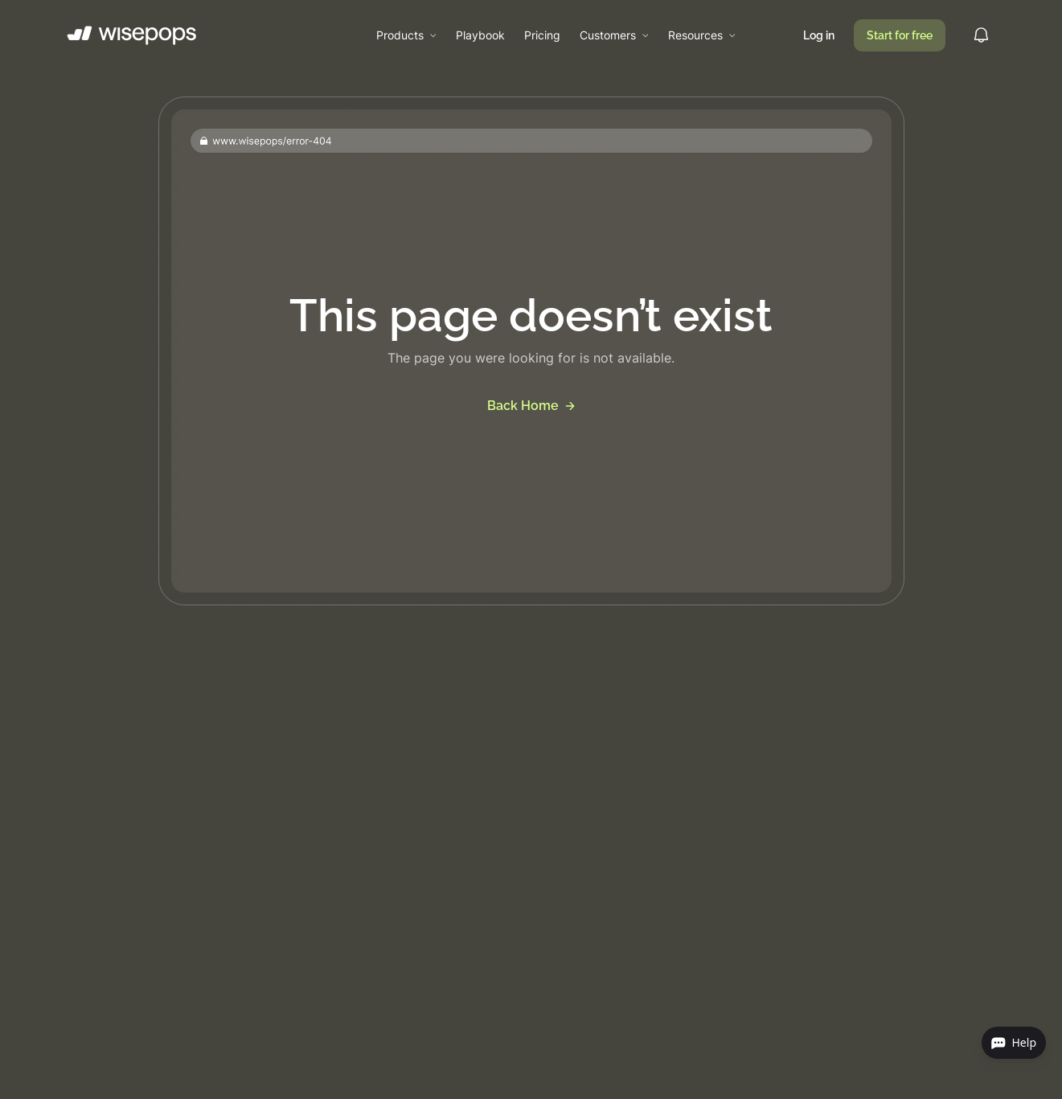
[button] (406, 35)
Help (1014, 1042)
